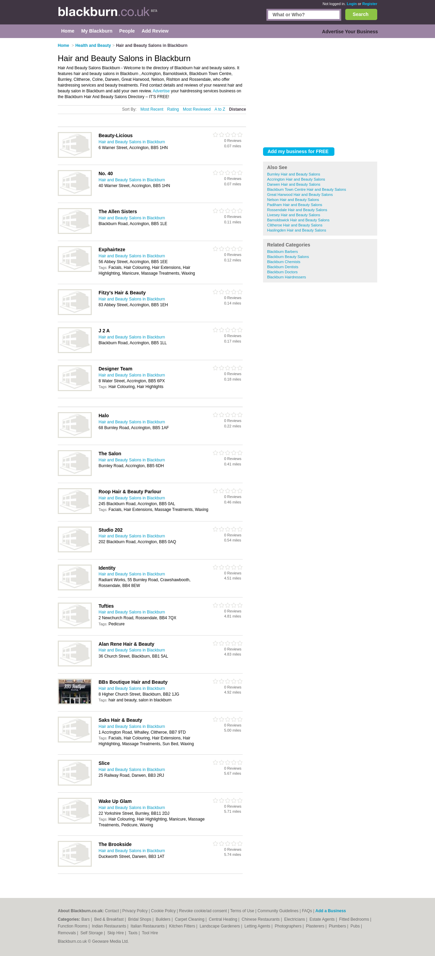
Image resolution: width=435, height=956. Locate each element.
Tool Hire (150, 933)
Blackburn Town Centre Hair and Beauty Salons (306, 189)
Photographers (288, 926)
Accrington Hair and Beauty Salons (296, 179)
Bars (86, 919)
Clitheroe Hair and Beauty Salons (295, 225)
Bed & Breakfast (109, 919)
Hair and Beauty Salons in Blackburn (132, 142)
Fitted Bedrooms (354, 919)
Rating (173, 109)
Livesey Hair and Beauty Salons (293, 215)
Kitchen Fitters (182, 926)
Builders (164, 919)
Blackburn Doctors (282, 272)
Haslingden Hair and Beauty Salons (296, 230)
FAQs (307, 910)
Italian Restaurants (148, 926)
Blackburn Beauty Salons (288, 257)
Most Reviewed (197, 109)
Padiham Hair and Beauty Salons (294, 205)
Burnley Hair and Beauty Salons (293, 174)
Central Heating (224, 919)
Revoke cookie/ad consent (203, 910)
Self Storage (92, 933)
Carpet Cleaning (190, 919)
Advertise (161, 91)
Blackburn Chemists (283, 262)
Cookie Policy (163, 910)
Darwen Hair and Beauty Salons (293, 184)
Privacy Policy (135, 910)
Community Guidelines (278, 910)
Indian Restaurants (109, 926)
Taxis (133, 933)
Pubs (355, 926)
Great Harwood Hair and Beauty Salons (300, 194)
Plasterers (315, 926)
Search (361, 14)
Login (352, 4)
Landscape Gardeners (220, 926)
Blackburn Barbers (282, 252)
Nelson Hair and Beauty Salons (293, 200)
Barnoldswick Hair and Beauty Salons (298, 220)
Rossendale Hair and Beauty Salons (297, 210)
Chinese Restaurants (261, 919)
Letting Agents (257, 926)
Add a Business (330, 910)
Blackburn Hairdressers (286, 277)
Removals (67, 933)
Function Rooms (73, 926)
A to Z (219, 109)
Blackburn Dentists (282, 267)
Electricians (295, 919)
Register (369, 4)
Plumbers (338, 926)
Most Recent (151, 109)
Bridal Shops (140, 919)
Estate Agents (323, 919)
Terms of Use (242, 910)
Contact (112, 910)
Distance (237, 109)
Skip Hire (116, 933)
